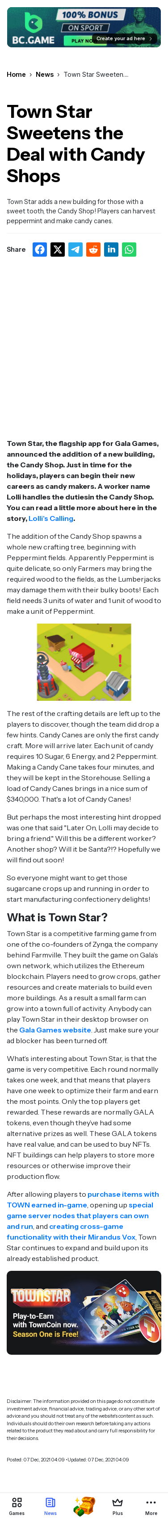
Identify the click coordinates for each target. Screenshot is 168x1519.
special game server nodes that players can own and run (80, 1215)
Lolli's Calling (51, 518)
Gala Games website (55, 1029)
